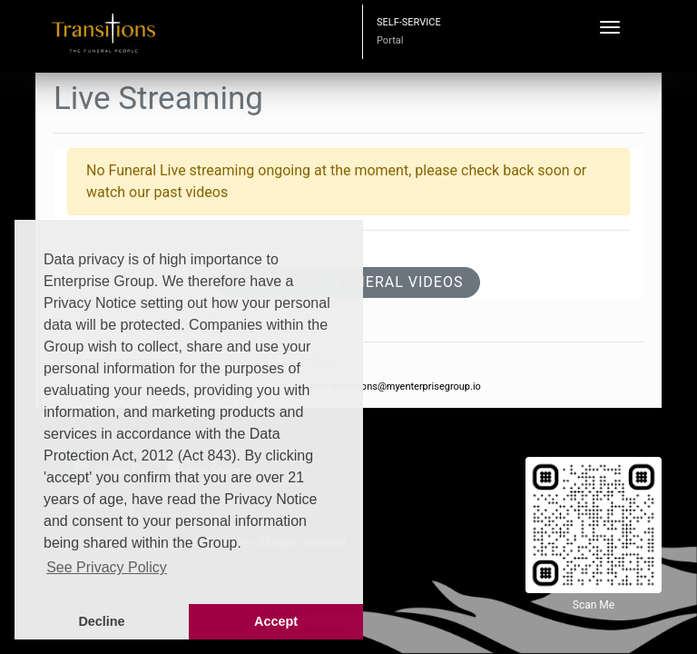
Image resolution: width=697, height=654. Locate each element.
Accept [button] (276, 621)
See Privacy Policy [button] (106, 567)
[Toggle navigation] (610, 27)
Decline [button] (101, 621)
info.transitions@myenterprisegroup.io (395, 386)
